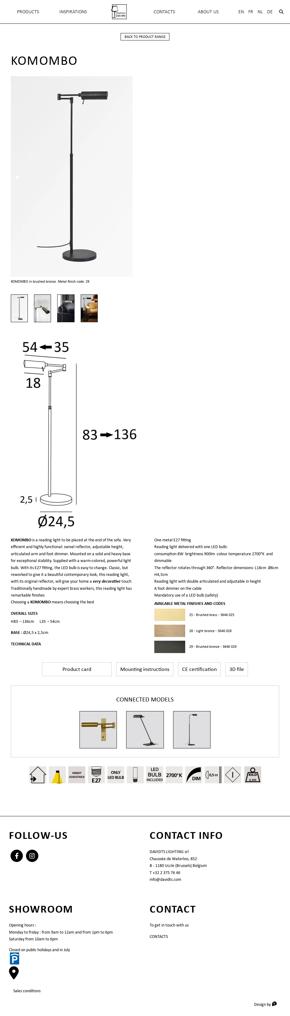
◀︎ (19, 177)
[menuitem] (119, 11)
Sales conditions (27, 990)
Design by (267, 1004)
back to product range (145, 36)
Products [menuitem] (28, 12)
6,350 (252, 780)
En (241, 12)
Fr (250, 12)
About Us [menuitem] (208, 12)
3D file (236, 669)
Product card (76, 669)
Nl (260, 12)
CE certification (199, 669)
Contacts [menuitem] (164, 12)
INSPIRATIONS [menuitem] (73, 12)
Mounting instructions (144, 669)
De (270, 12)
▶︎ (275, 177)
